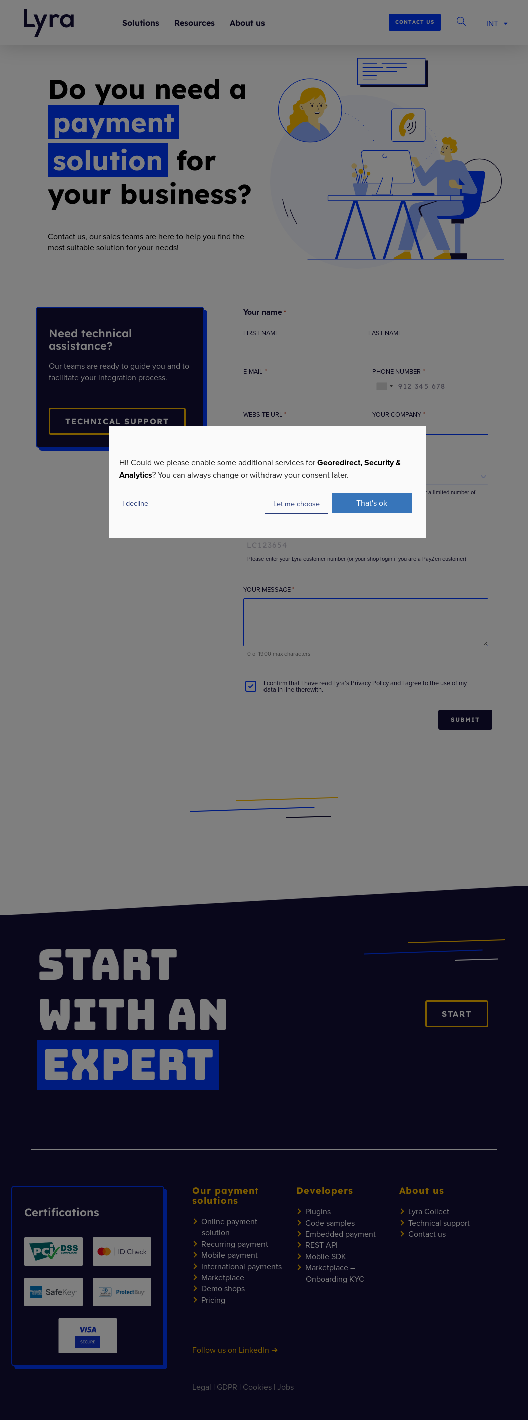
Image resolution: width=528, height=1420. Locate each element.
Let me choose (296, 503)
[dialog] (267, 482)
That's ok (371, 502)
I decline (135, 503)
